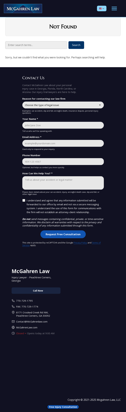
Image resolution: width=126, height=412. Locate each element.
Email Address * (31, 137)
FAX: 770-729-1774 (27, 306)
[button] (101, 8)
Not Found (63, 27)
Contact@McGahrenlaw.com (31, 321)
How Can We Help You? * (37, 173)
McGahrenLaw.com (26, 327)
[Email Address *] (63, 143)
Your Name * (30, 118)
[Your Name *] (63, 125)
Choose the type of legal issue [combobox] (42, 105)
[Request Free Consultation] (63, 234)
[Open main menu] (114, 8)
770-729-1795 (24, 300)
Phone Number (31, 155)
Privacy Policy (80, 242)
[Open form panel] (63, 407)
